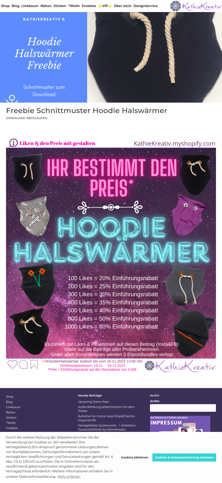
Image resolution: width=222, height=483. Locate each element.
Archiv (154, 401)
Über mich (122, 6)
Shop (5, 6)
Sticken (60, 6)
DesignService (145, 6)
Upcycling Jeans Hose (93, 402)
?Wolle (74, 6)
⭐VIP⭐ (105, 6)
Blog (16, 6)
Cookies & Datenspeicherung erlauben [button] (184, 457)
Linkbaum (30, 6)
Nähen (46, 6)
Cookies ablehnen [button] (134, 457)
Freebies (89, 6)
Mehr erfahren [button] (69, 477)
